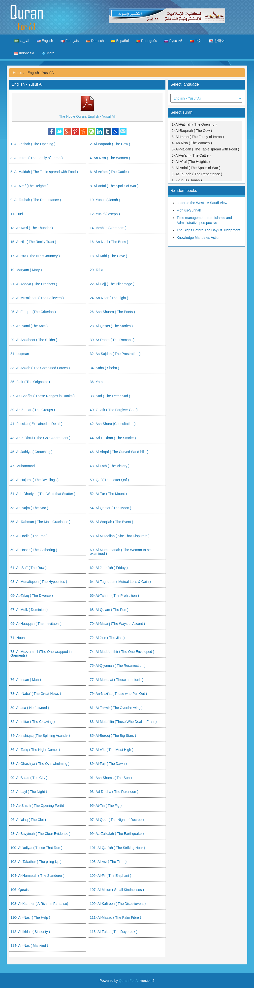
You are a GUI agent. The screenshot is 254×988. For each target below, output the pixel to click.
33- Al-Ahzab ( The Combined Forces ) (40, 368)
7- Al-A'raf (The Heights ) (29, 186)
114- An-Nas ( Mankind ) (29, 946)
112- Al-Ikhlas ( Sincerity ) (30, 932)
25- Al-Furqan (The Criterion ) (33, 312)
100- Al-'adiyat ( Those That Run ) (36, 848)
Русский (173, 41)
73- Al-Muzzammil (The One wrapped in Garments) (41, 653)
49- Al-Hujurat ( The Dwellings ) (34, 480)
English (45, 41)
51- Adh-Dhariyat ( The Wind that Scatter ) (42, 494)
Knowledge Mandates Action (199, 238)
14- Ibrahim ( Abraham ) (108, 228)
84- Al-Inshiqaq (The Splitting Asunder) (40, 736)
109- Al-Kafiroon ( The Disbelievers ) (118, 904)
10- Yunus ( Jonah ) (105, 200)
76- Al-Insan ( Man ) (25, 680)
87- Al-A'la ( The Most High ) (111, 750)
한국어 (217, 41)
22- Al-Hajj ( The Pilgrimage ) (112, 284)
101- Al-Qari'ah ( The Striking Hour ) (117, 848)
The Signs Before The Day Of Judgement (208, 230)
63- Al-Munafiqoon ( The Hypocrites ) (38, 582)
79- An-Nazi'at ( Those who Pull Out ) (118, 694)
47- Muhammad (22, 466)
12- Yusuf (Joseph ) (105, 214)
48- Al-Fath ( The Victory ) (109, 466)
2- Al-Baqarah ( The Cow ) (110, 144)
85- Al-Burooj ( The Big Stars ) (113, 736)
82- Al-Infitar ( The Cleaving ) (32, 722)
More (48, 53)
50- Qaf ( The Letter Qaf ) (109, 480)
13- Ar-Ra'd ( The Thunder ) (31, 228)
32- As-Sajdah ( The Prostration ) (115, 354)
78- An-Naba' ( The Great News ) (35, 694)
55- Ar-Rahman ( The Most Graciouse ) (40, 522)
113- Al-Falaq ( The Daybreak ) (113, 932)
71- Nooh (17, 638)
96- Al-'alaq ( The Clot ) (28, 820)
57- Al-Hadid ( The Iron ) (29, 536)
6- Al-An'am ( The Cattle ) (109, 172)
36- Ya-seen (99, 382)
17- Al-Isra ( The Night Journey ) (35, 256)
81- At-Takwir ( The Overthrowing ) (116, 708)
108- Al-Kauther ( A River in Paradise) (39, 904)
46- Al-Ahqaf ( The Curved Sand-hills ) (119, 452)
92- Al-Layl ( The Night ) (28, 792)
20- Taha (96, 270)
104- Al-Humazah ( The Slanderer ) (37, 876)
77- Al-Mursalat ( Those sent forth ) (116, 680)
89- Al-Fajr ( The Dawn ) (108, 764)
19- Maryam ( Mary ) (26, 270)
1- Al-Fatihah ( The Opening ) (32, 144)
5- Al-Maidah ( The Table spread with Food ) (44, 172)
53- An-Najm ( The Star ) (29, 508)
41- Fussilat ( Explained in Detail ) (36, 424)
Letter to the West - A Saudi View (202, 203)
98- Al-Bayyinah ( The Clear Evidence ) (40, 834)
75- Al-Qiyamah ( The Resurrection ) (118, 666)
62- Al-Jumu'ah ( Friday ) (109, 568)
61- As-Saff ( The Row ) (28, 568)
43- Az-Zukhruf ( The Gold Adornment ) (40, 438)
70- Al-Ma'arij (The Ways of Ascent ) (117, 624)
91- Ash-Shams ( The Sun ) (111, 778)
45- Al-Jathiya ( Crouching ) (31, 452)
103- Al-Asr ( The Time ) (108, 862)
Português (146, 41)
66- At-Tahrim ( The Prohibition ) (114, 596)
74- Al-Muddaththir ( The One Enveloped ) (122, 652)
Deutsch (95, 41)
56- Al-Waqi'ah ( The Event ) (111, 522)
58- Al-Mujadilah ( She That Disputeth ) (120, 536)
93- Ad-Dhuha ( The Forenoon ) (114, 792)
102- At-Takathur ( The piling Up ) (36, 862)
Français (70, 41)
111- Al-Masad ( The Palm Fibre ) (115, 917)
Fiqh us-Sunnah (189, 210)
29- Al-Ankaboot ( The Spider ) (33, 340)
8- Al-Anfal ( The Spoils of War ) (114, 186)
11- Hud (16, 214)
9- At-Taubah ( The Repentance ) (35, 200)
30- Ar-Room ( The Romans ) (112, 340)
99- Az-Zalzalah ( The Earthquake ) (117, 834)
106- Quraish (20, 890)
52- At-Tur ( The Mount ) (108, 494)
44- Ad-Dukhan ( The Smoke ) (113, 438)
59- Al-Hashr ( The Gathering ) (33, 550)
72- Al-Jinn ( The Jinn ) (107, 638)
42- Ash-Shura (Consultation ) (112, 424)
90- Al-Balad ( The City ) (28, 778)
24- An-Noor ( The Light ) (109, 298)
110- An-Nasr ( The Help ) (30, 917)
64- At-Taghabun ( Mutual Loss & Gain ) (120, 582)
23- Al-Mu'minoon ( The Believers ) (37, 298)
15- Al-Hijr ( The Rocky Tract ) (33, 242)
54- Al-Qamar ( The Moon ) (110, 508)
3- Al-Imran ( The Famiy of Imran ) (36, 158)
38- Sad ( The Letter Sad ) (110, 396)
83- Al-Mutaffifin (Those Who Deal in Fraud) (123, 722)
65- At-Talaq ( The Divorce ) (31, 596)
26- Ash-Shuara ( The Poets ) (112, 312)
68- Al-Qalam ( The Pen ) (109, 610)
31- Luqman (19, 354)
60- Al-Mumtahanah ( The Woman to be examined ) (120, 552)
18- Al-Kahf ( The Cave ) (108, 256)
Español (120, 41)
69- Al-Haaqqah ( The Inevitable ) (36, 624)
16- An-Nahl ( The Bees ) (109, 242)
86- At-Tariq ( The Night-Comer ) (35, 750)
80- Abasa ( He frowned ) (29, 708)
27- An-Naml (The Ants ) (29, 326)
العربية (21, 41)
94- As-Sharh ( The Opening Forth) (37, 806)
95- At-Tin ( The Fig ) (106, 806)
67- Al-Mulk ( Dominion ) (29, 610)
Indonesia (24, 53)
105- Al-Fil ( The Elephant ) (110, 876)
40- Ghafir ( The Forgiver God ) (114, 410)
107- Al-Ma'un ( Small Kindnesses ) (117, 890)
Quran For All (129, 981)
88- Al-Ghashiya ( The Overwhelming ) (39, 764)
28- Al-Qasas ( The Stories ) (111, 326)
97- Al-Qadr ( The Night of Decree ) (117, 820)
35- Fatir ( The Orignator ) (30, 382)
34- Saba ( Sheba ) (104, 368)
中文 (196, 41)
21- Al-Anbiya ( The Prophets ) (33, 284)
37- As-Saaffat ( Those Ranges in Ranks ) (42, 396)
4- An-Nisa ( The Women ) (110, 158)
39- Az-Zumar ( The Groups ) (32, 410)
